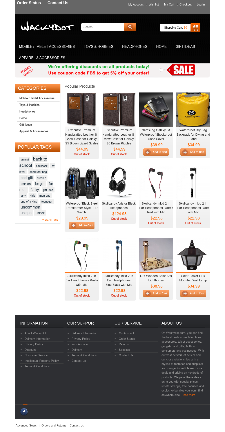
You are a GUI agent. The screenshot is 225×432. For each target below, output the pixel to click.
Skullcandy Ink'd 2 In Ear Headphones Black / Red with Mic (156, 208)
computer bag (38, 172)
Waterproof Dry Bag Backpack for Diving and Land (193, 134)
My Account (135, 4)
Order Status (127, 338)
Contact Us (79, 360)
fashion (26, 184)
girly (23, 195)
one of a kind (29, 201)
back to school (33, 162)
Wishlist (154, 4)
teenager (46, 201)
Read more (188, 395)
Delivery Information (37, 338)
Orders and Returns (54, 425)
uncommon (30, 207)
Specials (124, 349)
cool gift (27, 178)
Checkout (186, 4)
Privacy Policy (34, 344)
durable (41, 178)
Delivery (77, 349)
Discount (30, 349)
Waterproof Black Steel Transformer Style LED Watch (82, 208)
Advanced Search (27, 425)
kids (32, 195)
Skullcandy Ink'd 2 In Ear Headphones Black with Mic (193, 208)
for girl (40, 184)
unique (26, 213)
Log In (201, 4)
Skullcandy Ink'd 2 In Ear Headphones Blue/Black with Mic (119, 280)
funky (35, 190)
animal (25, 159)
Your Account (80, 344)
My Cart (169, 4)
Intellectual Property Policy (42, 360)
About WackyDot (35, 333)
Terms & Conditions (37, 366)
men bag (44, 195)
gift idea (48, 190)
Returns (124, 344)
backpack (41, 166)
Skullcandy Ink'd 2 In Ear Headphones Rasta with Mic (81, 280)
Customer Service (36, 355)
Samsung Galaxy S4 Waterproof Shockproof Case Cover (156, 134)
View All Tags (50, 219)
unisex (40, 213)
